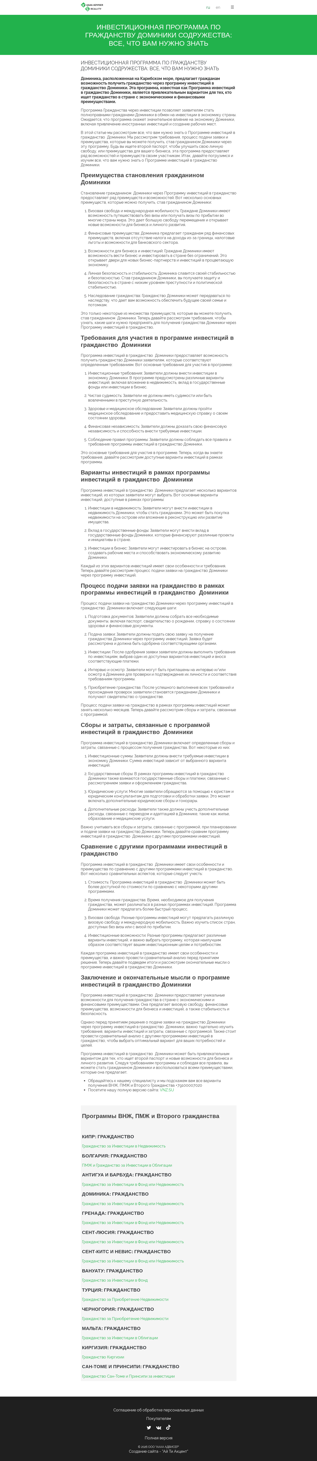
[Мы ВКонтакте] (158, 1428)
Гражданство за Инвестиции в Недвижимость (123, 1146)
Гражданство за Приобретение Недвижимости (125, 1299)
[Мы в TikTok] (168, 1428)
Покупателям (158, 1418)
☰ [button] (232, 7)
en (218, 7)
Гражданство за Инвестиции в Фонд (115, 1280)
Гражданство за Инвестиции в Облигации (120, 1338)
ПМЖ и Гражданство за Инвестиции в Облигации (127, 1165)
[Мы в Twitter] (149, 1428)
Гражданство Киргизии (103, 1357)
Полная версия (158, 1438)
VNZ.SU (167, 1090)
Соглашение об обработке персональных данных (158, 1410)
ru (208, 7)
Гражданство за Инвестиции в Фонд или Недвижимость (133, 1184)
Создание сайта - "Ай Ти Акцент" (158, 1451)
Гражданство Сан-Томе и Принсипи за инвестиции (128, 1376)
